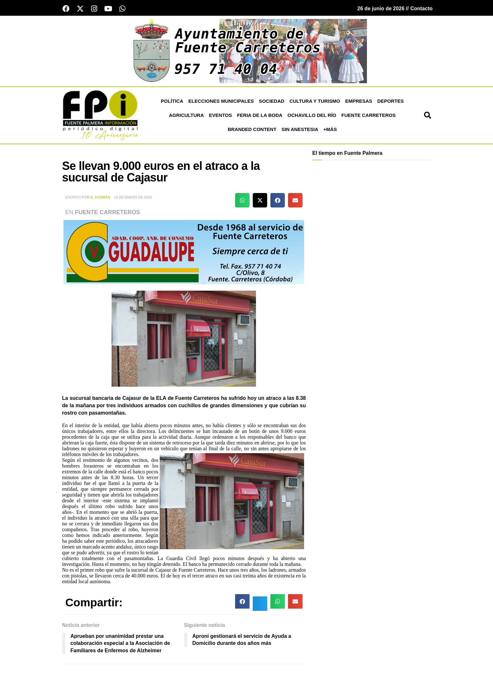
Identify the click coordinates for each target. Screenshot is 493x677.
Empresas (358, 101)
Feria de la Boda (259, 115)
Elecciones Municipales (221, 101)
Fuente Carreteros (368, 115)
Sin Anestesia (300, 129)
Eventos (220, 115)
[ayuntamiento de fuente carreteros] (246, 50)
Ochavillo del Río (311, 115)
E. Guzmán (100, 197)
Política (172, 101)
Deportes (390, 101)
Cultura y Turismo (314, 101)
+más (330, 129)
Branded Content (252, 129)
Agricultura (186, 115)
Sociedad (271, 101)
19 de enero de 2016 (133, 197)
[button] (427, 115)
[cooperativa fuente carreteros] (184, 251)
